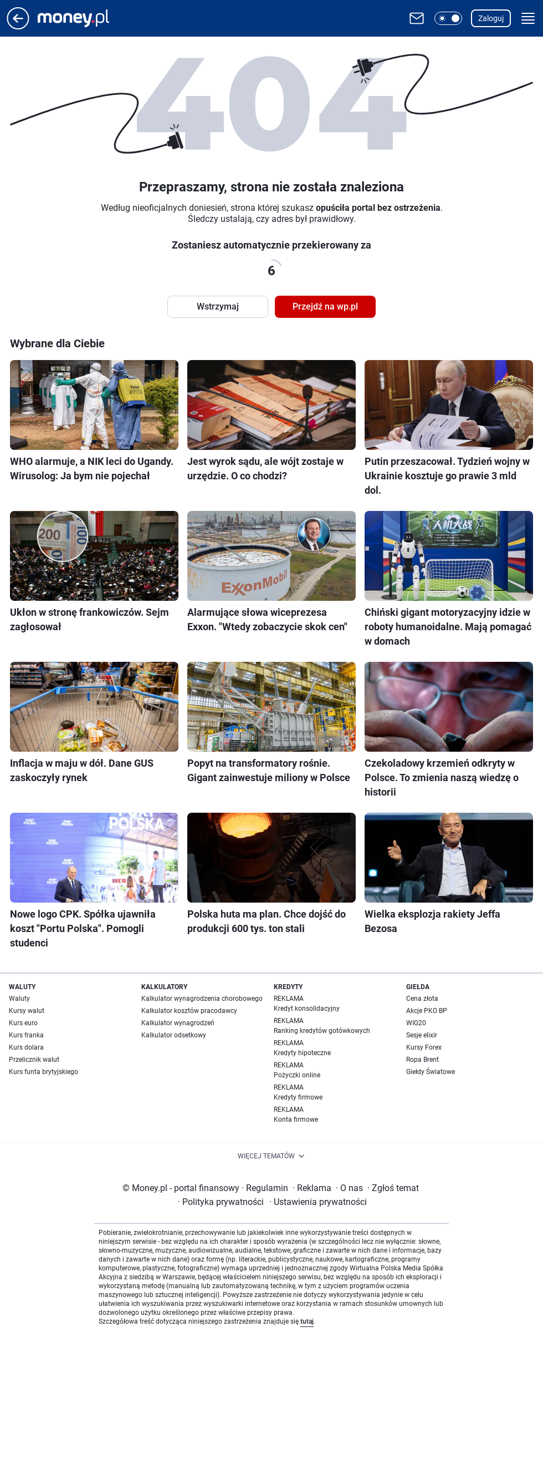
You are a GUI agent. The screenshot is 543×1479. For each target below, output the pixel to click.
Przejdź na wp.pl (325, 306)
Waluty (19, 998)
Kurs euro (23, 1023)
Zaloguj (491, 18)
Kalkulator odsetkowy (173, 1035)
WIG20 (416, 1023)
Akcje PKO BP (426, 1011)
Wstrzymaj (218, 306)
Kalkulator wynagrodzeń (177, 1023)
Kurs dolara (26, 1047)
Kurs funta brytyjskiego (43, 1072)
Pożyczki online (297, 1075)
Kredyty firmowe (298, 1097)
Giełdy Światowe (430, 1072)
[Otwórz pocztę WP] (417, 18)
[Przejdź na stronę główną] (18, 26)
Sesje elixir (421, 1035)
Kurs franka (26, 1035)
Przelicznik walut (34, 1059)
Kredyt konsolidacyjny (307, 1008)
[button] (448, 18)
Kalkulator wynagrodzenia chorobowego (202, 998)
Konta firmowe (296, 1119)
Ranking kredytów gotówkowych (322, 1031)
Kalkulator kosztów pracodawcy (189, 1011)
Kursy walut (26, 1011)
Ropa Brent (422, 1059)
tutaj (307, 1321)
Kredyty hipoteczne (302, 1053)
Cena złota (422, 998)
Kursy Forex (424, 1047)
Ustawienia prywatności (318, 1202)
